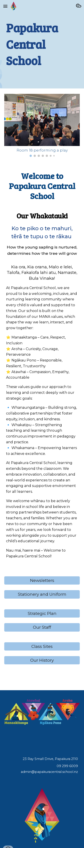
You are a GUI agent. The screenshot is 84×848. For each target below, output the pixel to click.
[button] (5, 6)
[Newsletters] (42, 580)
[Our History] (42, 660)
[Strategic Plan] (42, 613)
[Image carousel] (42, 125)
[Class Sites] (42, 646)
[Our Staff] (42, 627)
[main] (42, 44)
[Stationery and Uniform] (42, 594)
